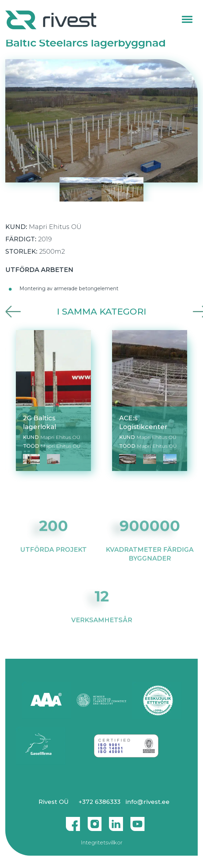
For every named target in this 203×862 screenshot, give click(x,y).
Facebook (73, 821)
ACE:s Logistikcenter (143, 422)
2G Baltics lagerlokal (39, 422)
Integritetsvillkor (101, 842)
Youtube (137, 821)
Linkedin (116, 821)
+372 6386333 (100, 801)
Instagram (94, 821)
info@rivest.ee (147, 801)
